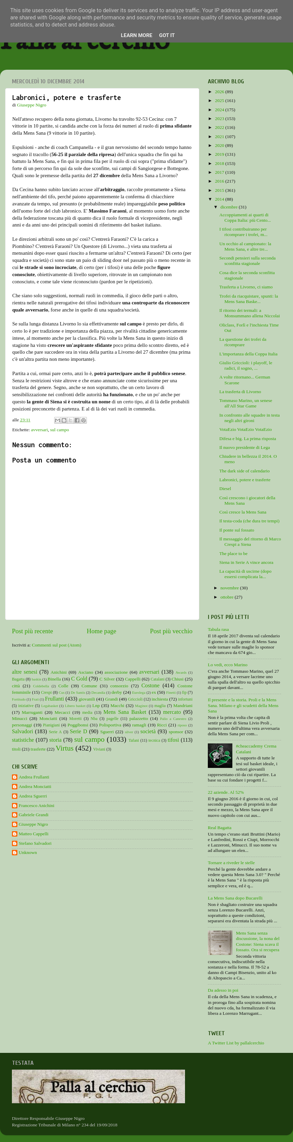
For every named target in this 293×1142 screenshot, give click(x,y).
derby (116, 692)
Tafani (133, 740)
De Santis (78, 692)
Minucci (19, 718)
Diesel (225, 488)
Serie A (55, 731)
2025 (220, 100)
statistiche (23, 740)
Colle (63, 685)
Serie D (78, 731)
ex (154, 692)
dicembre (229, 206)
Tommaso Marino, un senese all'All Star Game (245, 403)
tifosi (173, 740)
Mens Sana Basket (125, 712)
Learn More (136, 35)
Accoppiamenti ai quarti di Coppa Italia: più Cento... (245, 217)
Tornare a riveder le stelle (231, 862)
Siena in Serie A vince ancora (246, 562)
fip (184, 692)
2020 (220, 145)
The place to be (233, 553)
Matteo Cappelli (33, 833)
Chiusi (178, 679)
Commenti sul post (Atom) (56, 645)
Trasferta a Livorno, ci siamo (246, 286)
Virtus (65, 748)
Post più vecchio (171, 631)
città (16, 685)
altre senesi (24, 672)
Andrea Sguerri (33, 796)
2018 (220, 163)
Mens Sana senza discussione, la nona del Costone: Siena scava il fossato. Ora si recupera (257, 941)
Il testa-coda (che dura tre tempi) (249, 520)
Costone (150, 686)
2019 (220, 154)
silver (129, 732)
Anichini (59, 672)
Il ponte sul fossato (236, 530)
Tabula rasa (218, 629)
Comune (89, 685)
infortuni (185, 699)
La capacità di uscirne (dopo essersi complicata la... (245, 574)
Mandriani (182, 705)
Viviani (99, 749)
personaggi (22, 724)
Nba (94, 718)
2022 (220, 127)
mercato (172, 712)
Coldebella (41, 686)
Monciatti (48, 718)
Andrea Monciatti (35, 786)
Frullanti (54, 699)
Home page (102, 631)
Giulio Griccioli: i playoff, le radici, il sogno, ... (245, 365)
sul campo (59, 429)
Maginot (141, 706)
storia (55, 740)
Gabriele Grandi (33, 814)
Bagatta (18, 679)
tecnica (154, 740)
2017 (220, 172)
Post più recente (32, 631)
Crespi (46, 692)
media (87, 712)
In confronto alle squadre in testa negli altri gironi (249, 418)
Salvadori (22, 731)
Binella (54, 679)
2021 (220, 136)
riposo (182, 725)
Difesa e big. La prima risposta (247, 438)
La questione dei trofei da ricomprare (242, 342)
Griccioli (135, 699)
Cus (62, 692)
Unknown (28, 852)
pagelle (113, 718)
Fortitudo (19, 699)
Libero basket (75, 706)
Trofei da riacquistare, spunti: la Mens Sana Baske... (248, 298)
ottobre (227, 597)
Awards (181, 672)
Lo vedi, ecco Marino (227, 664)
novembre (230, 587)
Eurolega (138, 692)
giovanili (87, 699)
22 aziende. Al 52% (226, 792)
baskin (36, 679)
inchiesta (160, 699)
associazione (116, 672)
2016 (220, 181)
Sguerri (107, 731)
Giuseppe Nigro (33, 824)
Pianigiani (51, 725)
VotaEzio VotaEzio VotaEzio (245, 429)
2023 (220, 118)
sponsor (176, 731)
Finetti (171, 692)
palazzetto (138, 718)
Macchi (117, 705)
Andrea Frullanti (34, 776)
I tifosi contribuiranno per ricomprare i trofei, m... (243, 231)
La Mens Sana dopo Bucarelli (235, 898)
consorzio (119, 685)
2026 (220, 91)
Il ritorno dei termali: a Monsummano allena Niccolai (249, 313)
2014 (220, 199)
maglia (160, 705)
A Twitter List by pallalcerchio (236, 1042)
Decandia (98, 692)
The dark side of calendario (244, 470)
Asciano (85, 672)
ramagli (139, 724)
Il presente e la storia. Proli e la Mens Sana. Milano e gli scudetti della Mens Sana (243, 705)
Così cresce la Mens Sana (242, 512)
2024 (220, 109)
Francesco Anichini (37, 805)
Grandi (111, 699)
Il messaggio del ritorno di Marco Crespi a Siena (250, 541)
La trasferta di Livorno (240, 391)
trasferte (38, 749)
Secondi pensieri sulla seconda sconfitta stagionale (247, 260)
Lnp (96, 705)
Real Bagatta (219, 827)
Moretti (75, 718)
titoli (16, 749)
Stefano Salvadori (35, 843)
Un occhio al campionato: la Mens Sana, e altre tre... (245, 246)
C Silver (107, 679)
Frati (35, 699)
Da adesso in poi (223, 990)
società (148, 731)
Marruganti (32, 712)
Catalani (157, 679)
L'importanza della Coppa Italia (248, 353)
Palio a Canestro (173, 719)
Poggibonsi (77, 724)
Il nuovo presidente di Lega (244, 447)
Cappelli (133, 679)
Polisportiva (110, 724)
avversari (39, 429)
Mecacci (62, 712)
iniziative (25, 705)
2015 (220, 190)
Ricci (162, 724)
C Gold (79, 679)
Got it (167, 35)
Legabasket (49, 706)
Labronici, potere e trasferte (245, 479)
